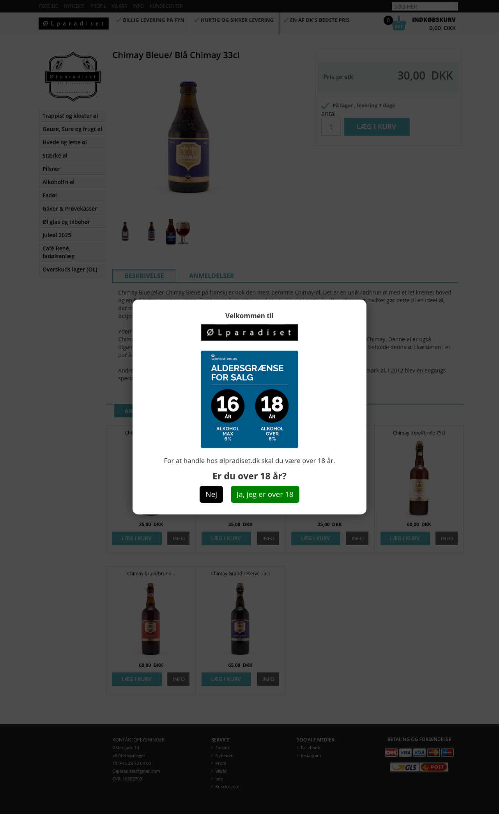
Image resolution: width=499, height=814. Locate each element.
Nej (211, 494)
